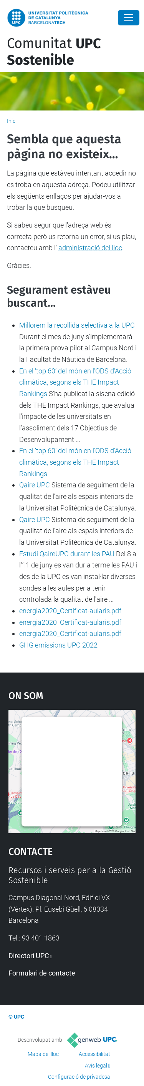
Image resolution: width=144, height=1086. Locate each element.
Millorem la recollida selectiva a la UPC (77, 325)
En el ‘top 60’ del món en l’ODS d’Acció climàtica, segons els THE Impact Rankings (75, 382)
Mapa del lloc (43, 1054)
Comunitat (54, 52)
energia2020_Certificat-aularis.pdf (70, 611)
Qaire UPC (34, 485)
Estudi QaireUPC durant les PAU (66, 554)
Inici (12, 121)
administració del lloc (90, 248)
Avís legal (96, 1066)
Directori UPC (28, 956)
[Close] (128, 17)
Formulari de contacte (41, 973)
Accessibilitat (94, 1054)
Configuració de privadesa (79, 1077)
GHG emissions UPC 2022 (58, 645)
